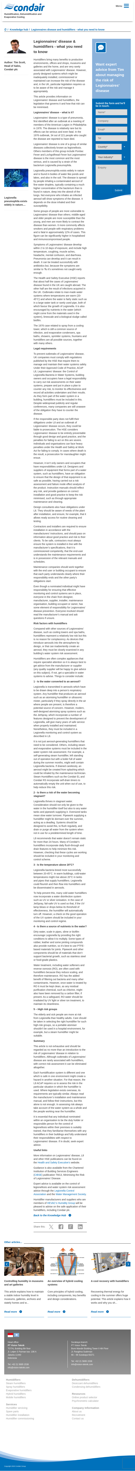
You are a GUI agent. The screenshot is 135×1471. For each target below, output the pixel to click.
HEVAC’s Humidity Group (61, 1203)
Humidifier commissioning (20, 1418)
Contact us (78, 1418)
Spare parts (12, 1411)
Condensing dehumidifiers (86, 1386)
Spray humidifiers (15, 1386)
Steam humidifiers (16, 1383)
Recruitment (78, 1415)
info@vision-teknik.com (19, 1367)
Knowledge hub (19, 29)
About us (77, 1411)
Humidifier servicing (16, 1408)
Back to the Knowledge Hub (52, 1215)
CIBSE (38, 1174)
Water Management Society (71, 1194)
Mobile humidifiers (16, 1397)
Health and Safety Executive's (54, 1162)
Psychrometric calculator (85, 1400)
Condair (24, 7)
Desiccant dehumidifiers (85, 1383)
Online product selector (84, 1397)
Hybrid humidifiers (16, 1393)
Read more (13, 1311)
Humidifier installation (17, 1415)
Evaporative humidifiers (19, 1390)
